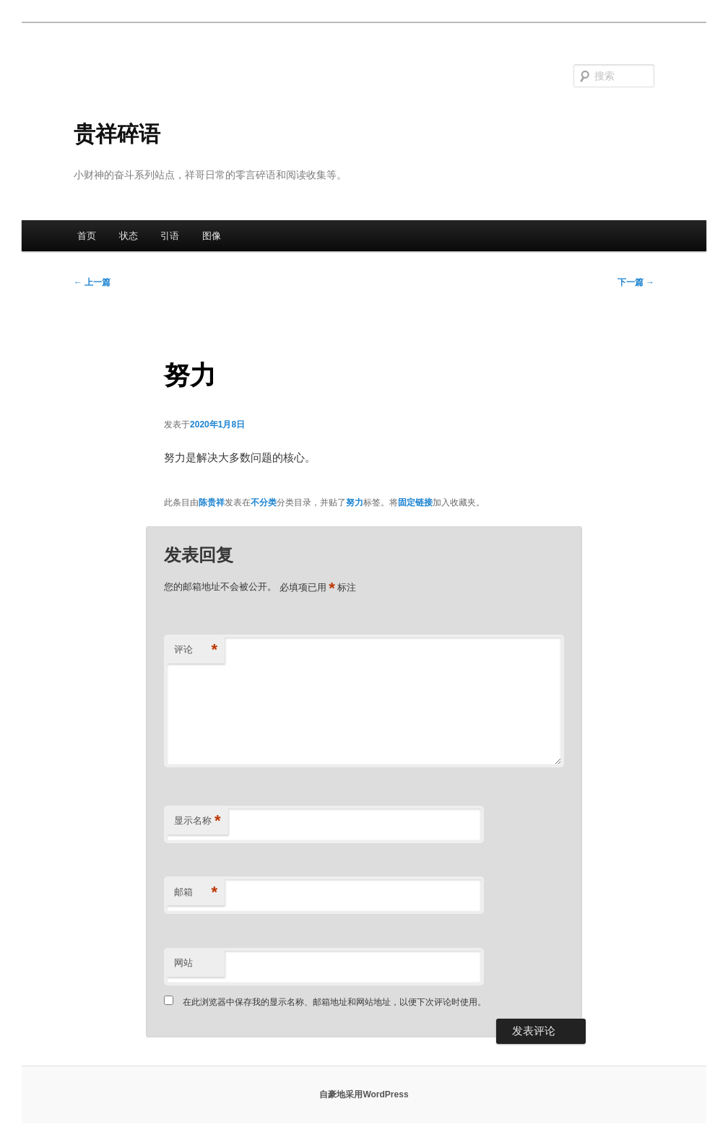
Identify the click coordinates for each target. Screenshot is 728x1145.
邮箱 (195, 892)
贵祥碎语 (117, 134)
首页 (86, 235)
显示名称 (197, 821)
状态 (128, 235)
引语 (169, 235)
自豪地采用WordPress (363, 1094)
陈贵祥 (212, 502)
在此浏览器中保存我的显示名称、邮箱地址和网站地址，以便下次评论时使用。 (334, 1002)
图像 (211, 235)
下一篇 (636, 282)
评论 (195, 650)
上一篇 (92, 282)
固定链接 (415, 502)
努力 (354, 502)
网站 (183, 962)
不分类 (264, 502)
